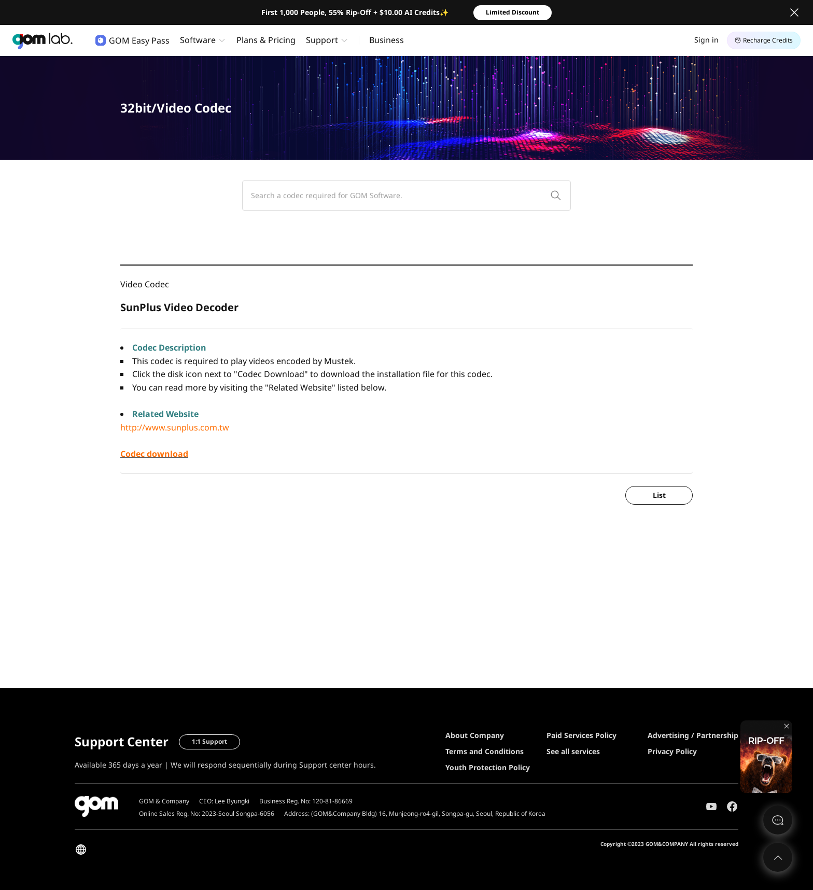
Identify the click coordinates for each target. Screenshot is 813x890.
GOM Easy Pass (132, 40)
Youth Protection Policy (487, 767)
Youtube (711, 806)
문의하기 (777, 820)
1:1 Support (209, 741)
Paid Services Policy (581, 735)
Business (386, 40)
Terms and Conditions (484, 751)
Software (198, 40)
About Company (474, 735)
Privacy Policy (672, 751)
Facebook (732, 806)
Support (322, 40)
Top (777, 857)
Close (794, 12)
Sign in (706, 40)
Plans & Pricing (266, 40)
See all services (573, 751)
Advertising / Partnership (693, 735)
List (659, 495)
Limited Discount (512, 12)
